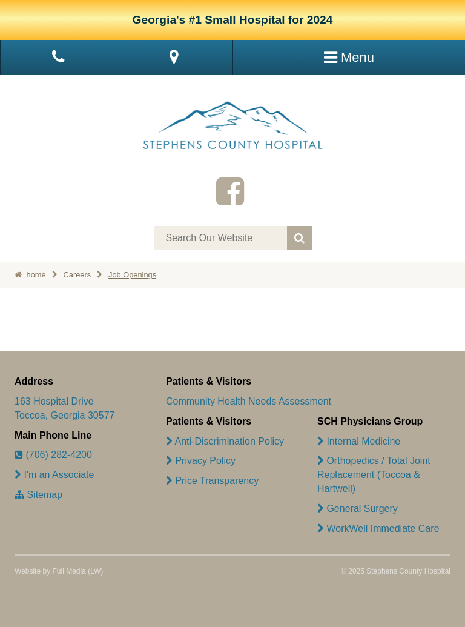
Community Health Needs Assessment (248, 401)
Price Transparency (212, 481)
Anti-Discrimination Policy (225, 441)
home (30, 274)
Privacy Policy (201, 461)
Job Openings (132, 274)
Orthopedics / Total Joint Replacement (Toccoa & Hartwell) (373, 475)
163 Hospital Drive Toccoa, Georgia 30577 (64, 408)
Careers (77, 274)
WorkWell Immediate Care (378, 528)
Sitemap (38, 494)
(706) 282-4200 (53, 455)
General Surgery (357, 508)
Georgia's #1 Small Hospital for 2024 (233, 19)
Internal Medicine (358, 441)
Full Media (68, 571)
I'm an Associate (54, 474)
